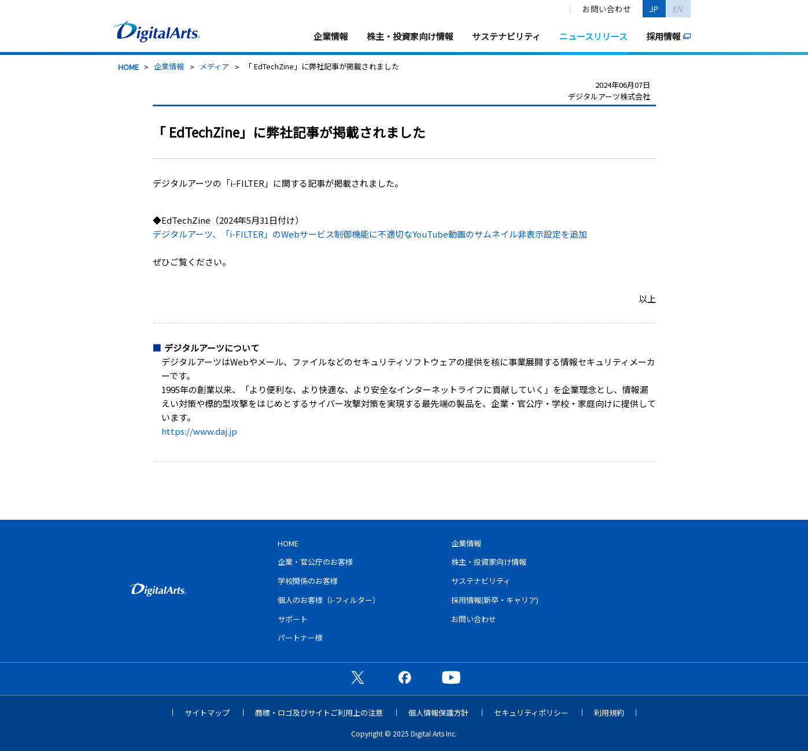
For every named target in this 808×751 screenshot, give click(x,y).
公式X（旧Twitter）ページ (357, 677)
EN (678, 8)
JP (654, 8)
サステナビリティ (506, 36)
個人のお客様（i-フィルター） (329, 599)
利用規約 (609, 712)
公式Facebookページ (404, 677)
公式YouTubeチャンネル (451, 677)
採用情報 (663, 36)
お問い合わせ (606, 8)
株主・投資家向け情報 (410, 36)
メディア (214, 66)
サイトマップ (207, 712)
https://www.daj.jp (199, 431)
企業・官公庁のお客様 (315, 561)
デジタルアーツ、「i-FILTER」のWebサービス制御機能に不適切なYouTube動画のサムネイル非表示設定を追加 (370, 234)
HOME (128, 66)
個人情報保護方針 (438, 712)
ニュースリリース (593, 36)
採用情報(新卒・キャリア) (494, 599)
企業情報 (330, 36)
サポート (293, 618)
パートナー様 (300, 637)
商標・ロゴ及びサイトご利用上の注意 (319, 712)
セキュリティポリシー (531, 712)
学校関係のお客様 (308, 580)
